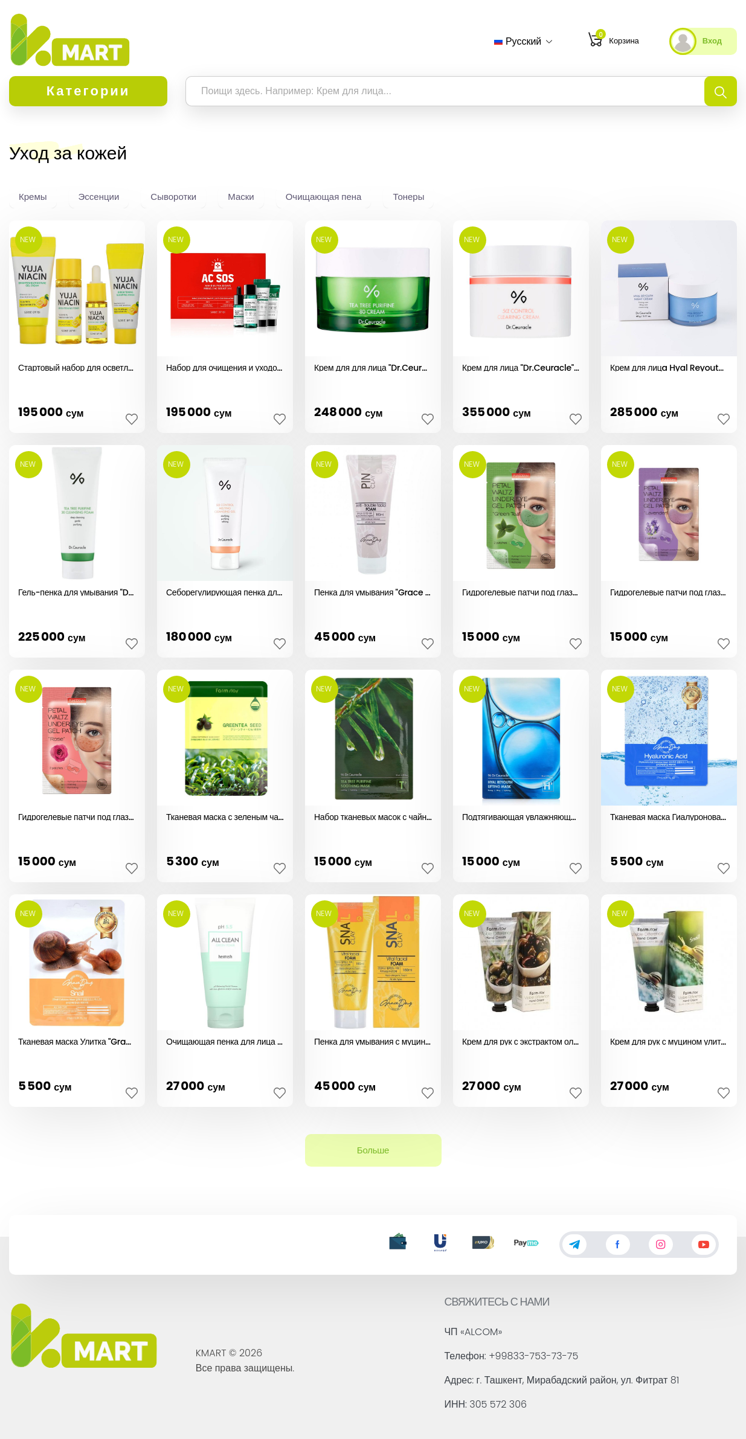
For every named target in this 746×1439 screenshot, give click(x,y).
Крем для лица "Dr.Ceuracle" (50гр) (521, 366)
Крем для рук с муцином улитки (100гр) (669, 1040)
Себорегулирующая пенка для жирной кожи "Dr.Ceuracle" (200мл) (225, 591)
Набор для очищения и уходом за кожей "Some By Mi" (225, 366)
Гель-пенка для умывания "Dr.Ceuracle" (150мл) (77, 591)
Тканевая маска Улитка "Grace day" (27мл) (77, 1040)
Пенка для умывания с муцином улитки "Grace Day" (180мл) (373, 1040)
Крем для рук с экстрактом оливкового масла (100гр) (521, 1040)
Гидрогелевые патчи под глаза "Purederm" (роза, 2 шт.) (77, 816)
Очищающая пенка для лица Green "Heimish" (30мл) (225, 1040)
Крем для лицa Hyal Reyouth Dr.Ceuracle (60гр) (669, 366)
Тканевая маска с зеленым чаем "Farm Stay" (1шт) (225, 816)
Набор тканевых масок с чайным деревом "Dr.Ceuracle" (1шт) (373, 816)
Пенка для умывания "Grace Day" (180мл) (373, 591)
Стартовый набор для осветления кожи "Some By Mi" (77, 366)
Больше (373, 1150)
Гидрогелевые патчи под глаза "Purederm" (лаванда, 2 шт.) (669, 591)
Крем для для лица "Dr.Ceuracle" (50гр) (373, 366)
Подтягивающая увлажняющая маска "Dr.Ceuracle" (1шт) (521, 816)
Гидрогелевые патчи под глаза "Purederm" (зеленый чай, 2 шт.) (521, 591)
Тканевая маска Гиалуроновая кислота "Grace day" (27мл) (669, 816)
